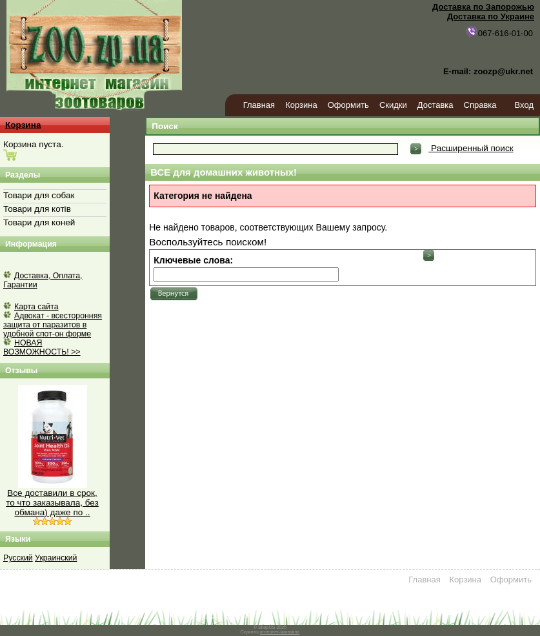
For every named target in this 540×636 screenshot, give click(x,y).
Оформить (348, 105)
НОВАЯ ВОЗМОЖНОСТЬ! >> (42, 347)
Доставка (435, 105)
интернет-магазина (280, 632)
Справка (480, 105)
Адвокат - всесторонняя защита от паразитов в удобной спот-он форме (52, 324)
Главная (259, 105)
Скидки (393, 105)
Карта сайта (36, 306)
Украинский (56, 557)
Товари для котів (37, 209)
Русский (18, 557)
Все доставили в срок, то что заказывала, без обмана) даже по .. (52, 502)
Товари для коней (39, 222)
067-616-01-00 (499, 31)
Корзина (301, 105)
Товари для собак (38, 195)
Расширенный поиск (470, 148)
